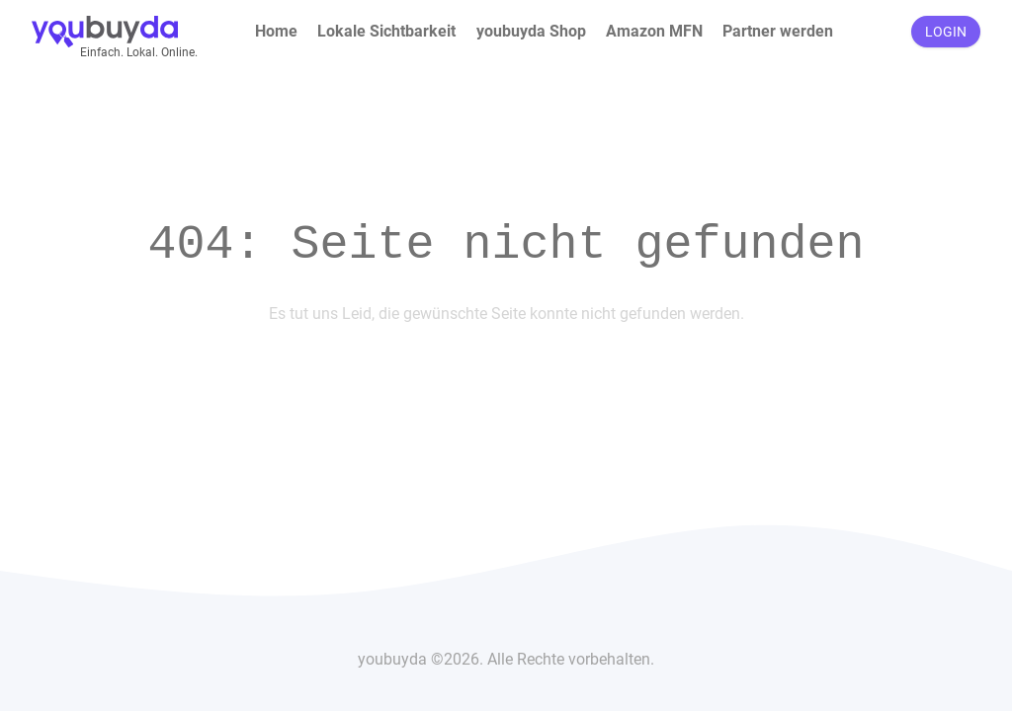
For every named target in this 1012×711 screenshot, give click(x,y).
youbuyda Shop (531, 31)
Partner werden (777, 31)
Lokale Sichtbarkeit (386, 31)
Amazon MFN (654, 31)
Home (276, 31)
